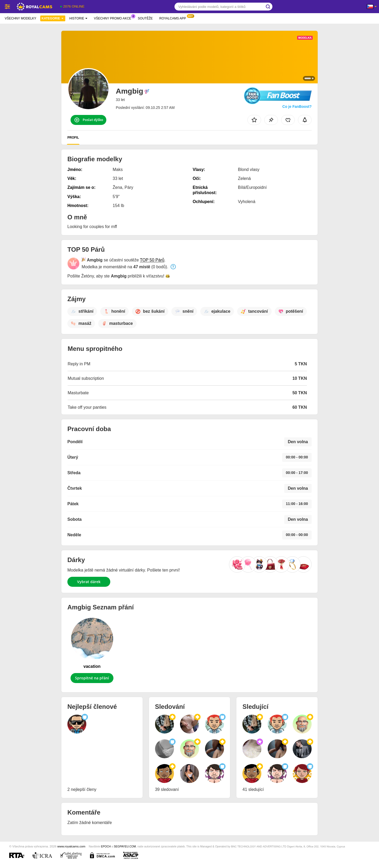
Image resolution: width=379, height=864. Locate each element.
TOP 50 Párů (152, 260)
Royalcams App (173, 18)
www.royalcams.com (71, 846)
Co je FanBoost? (297, 106)
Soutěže (145, 18)
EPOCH (106, 846)
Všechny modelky (20, 18)
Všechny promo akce (114, 18)
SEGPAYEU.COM (125, 846)
